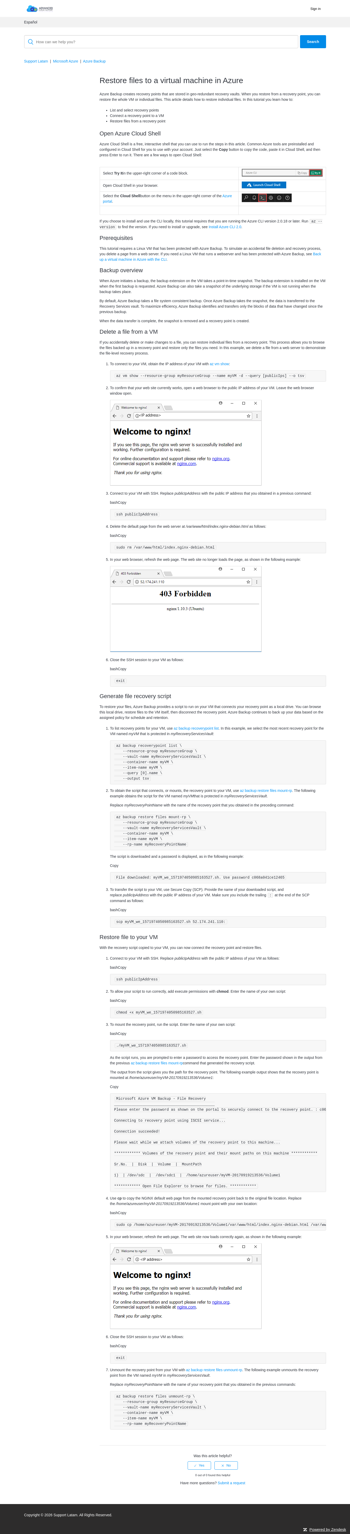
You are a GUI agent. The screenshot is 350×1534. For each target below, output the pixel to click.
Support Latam (36, 61)
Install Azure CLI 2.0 (225, 227)
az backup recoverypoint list (196, 728)
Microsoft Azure (65, 61)
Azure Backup (94, 61)
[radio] (199, 1465)
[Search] (161, 41)
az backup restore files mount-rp (266, 790)
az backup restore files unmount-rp (214, 1370)
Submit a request (231, 1483)
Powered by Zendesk (327, 1529)
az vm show (219, 364)
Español (30, 22)
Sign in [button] (315, 9)
